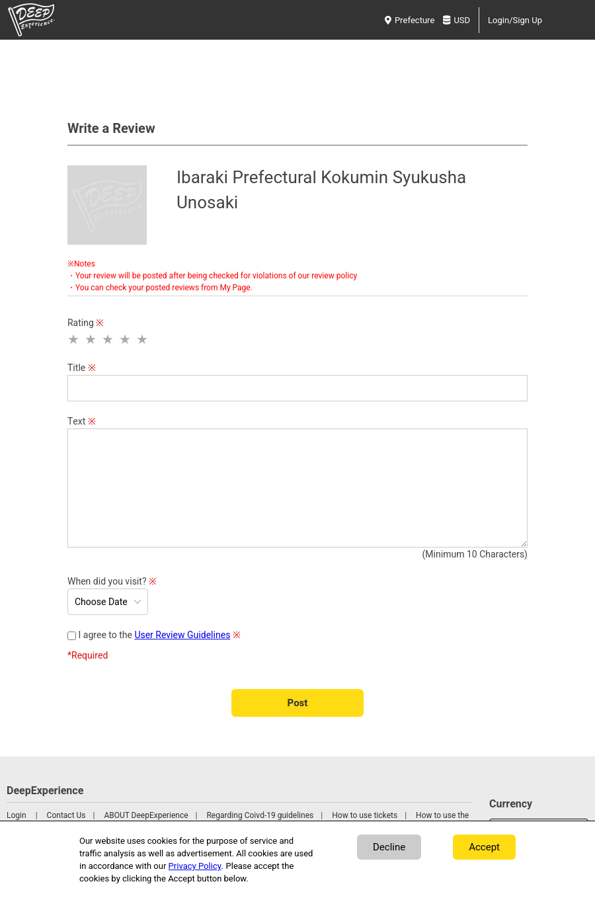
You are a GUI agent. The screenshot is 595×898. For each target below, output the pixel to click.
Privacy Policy (195, 866)
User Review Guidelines (182, 635)
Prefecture (409, 20)
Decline (389, 847)
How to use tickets (364, 815)
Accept (484, 847)
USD (456, 20)
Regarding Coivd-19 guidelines (259, 815)
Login (16, 815)
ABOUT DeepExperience (146, 815)
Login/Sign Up (515, 20)
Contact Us (66, 815)
